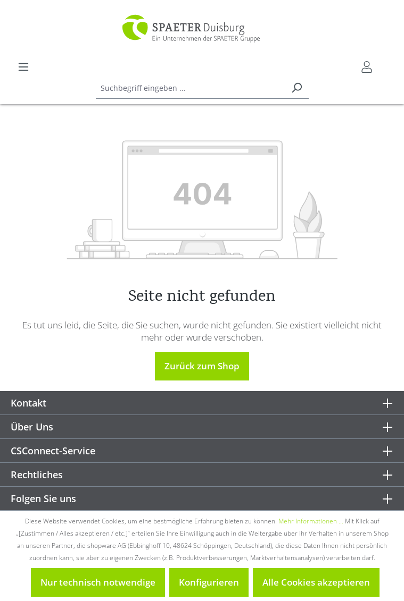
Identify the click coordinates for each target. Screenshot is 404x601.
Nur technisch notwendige (97, 582)
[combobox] (190, 88)
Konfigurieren (209, 582)
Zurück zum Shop (202, 366)
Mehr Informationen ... (310, 521)
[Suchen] (296, 88)
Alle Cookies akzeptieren (316, 582)
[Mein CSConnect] (367, 67)
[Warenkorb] (386, 63)
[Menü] (23, 67)
